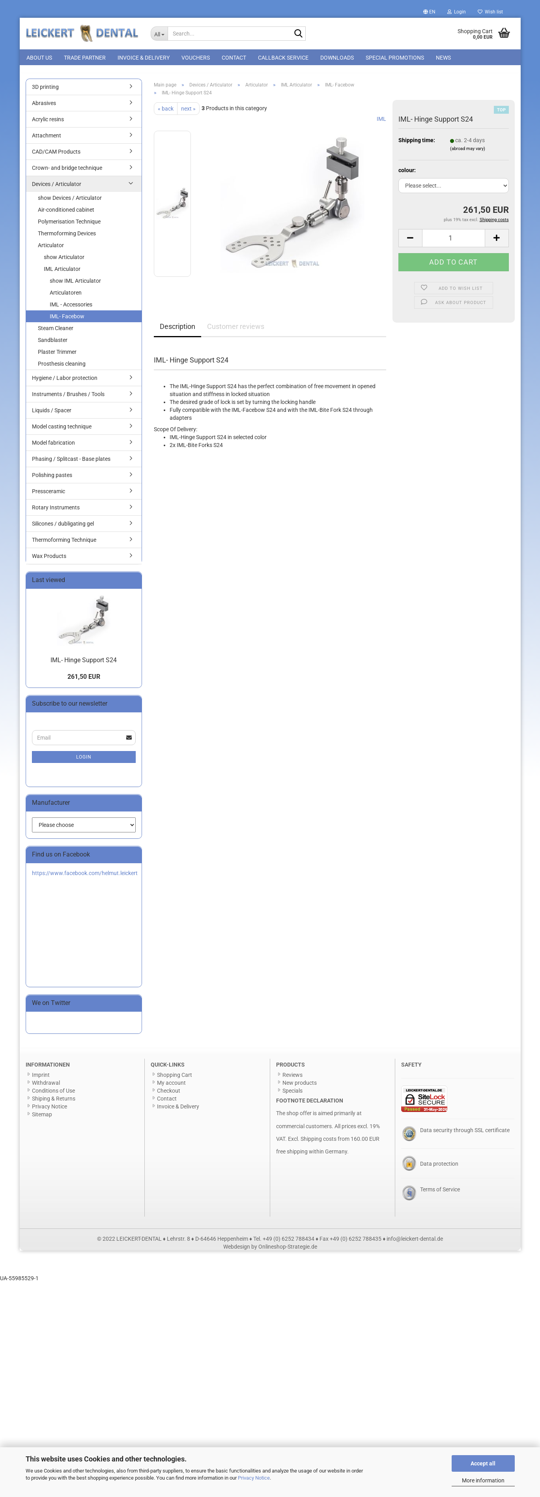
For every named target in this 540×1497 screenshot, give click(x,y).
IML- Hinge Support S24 (83, 664)
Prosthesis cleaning (62, 368)
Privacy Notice (254, 1478)
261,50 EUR (83, 681)
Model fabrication (53, 447)
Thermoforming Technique (64, 544)
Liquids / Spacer (51, 414)
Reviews (292, 1079)
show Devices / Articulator (70, 202)
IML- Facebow (67, 320)
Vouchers (195, 57)
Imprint (41, 1079)
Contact (234, 57)
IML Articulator (62, 273)
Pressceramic (48, 495)
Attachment (46, 140)
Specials (292, 1095)
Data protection (439, 1168)
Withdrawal (46, 1087)
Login (84, 761)
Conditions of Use (53, 1095)
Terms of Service (440, 1194)
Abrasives (44, 107)
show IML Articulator (75, 285)
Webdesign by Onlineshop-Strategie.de (270, 1251)
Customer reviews (235, 331)
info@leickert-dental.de (415, 1243)
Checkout (168, 1095)
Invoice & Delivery (144, 57)
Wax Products (49, 560)
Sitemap (42, 1119)
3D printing (45, 91)
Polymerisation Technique (69, 226)
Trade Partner (85, 57)
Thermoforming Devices (67, 238)
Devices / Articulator (56, 188)
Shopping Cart (174, 1079)
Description (177, 331)
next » (188, 113)
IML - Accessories (71, 309)
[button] (429, 12)
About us (39, 57)
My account (171, 1087)
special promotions (395, 57)
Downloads (337, 57)
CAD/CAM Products (56, 156)
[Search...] (159, 33)
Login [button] (456, 12)
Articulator (51, 249)
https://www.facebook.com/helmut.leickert (85, 877)
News (443, 57)
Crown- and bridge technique (67, 172)
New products (299, 1087)
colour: (407, 174)
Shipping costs (318, 1143)
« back (166, 113)
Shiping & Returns (53, 1103)
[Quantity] (453, 242)
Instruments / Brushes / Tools (68, 398)
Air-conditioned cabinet (66, 214)
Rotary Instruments (56, 512)
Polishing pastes (52, 479)
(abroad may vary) (467, 153)
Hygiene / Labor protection (64, 382)
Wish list (490, 12)
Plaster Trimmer (57, 356)
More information (483, 1480)
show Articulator (64, 261)
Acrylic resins (48, 123)
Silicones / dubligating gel (63, 528)
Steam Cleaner (55, 332)
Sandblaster (52, 344)
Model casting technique (62, 431)
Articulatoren (66, 297)
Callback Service (283, 57)
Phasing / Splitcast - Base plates (71, 463)
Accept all (483, 1463)
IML (381, 123)
